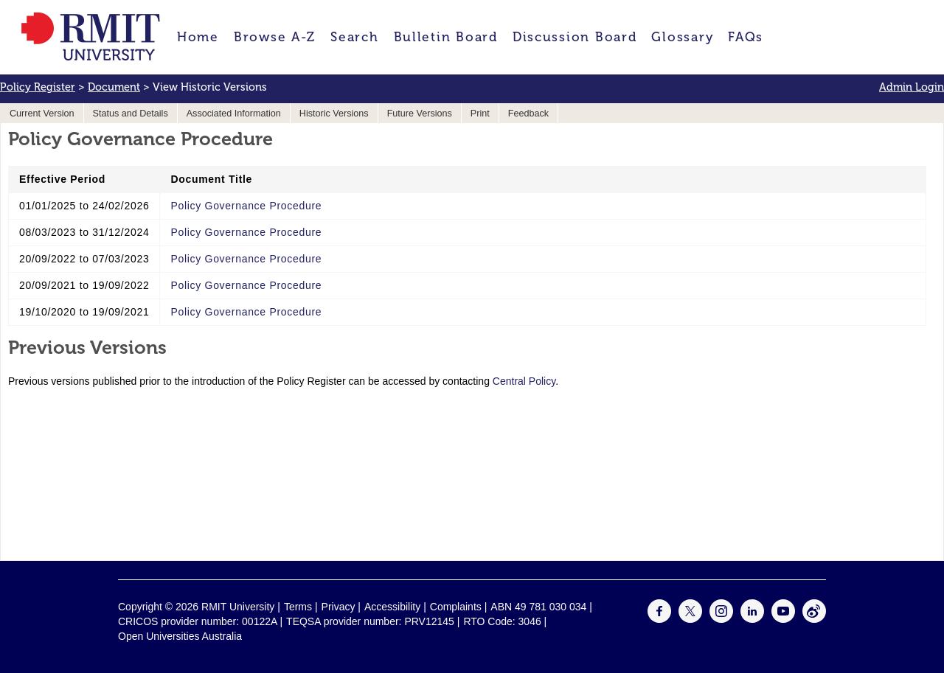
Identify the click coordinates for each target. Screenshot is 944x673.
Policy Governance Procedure (246, 206)
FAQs (745, 36)
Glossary (682, 36)
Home (198, 36)
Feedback (528, 113)
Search (354, 36)
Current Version (42, 113)
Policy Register (37, 87)
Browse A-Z (275, 36)
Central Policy (524, 381)
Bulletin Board (446, 36)
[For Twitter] (690, 619)
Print (480, 113)
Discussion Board (575, 36)
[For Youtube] (783, 619)
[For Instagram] (721, 619)
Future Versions (419, 113)
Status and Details (130, 113)
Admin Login (911, 87)
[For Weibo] (814, 619)
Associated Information (234, 113)
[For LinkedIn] (752, 619)
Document (114, 87)
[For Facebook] (659, 619)
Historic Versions (334, 113)
